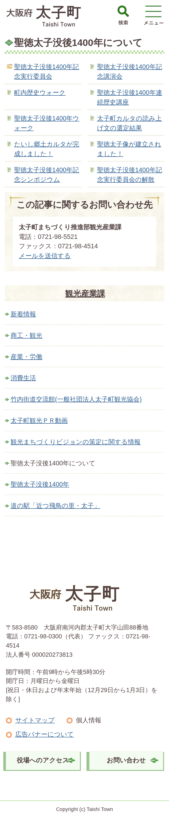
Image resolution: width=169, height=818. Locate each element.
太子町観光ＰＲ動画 (39, 420)
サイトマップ (35, 720)
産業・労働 (26, 356)
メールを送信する (45, 255)
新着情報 (23, 314)
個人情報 (88, 720)
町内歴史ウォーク (40, 92)
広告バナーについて (44, 734)
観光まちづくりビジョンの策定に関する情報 (76, 441)
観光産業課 (85, 293)
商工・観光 (26, 335)
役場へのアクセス (43, 760)
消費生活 (23, 377)
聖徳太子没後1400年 (40, 484)
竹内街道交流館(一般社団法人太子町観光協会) (76, 399)
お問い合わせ (126, 760)
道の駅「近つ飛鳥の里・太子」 (55, 505)
